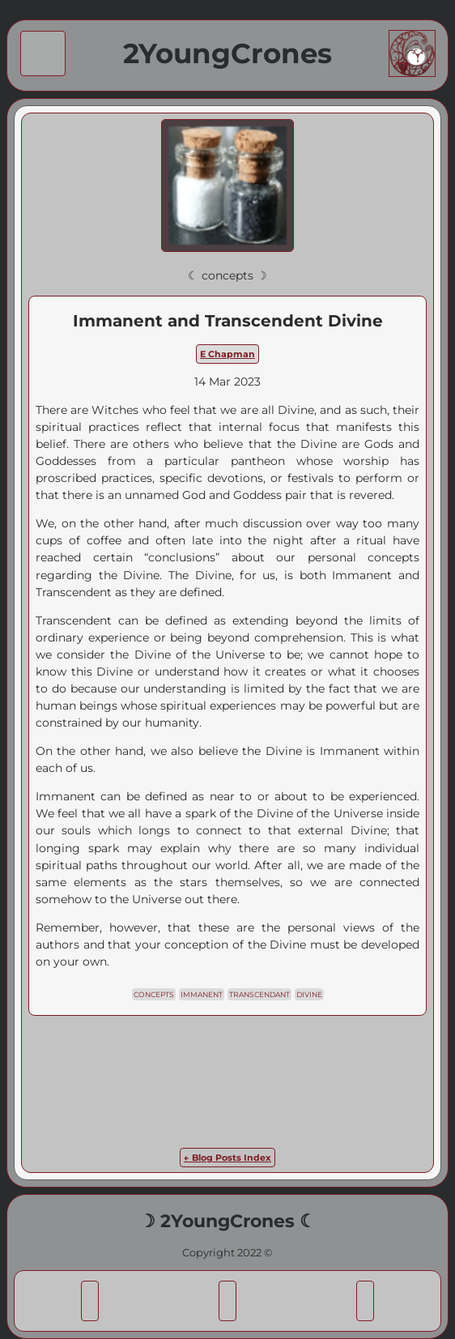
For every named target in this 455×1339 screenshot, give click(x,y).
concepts (154, 994)
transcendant (259, 994)
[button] (89, 1300)
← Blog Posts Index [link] (227, 1157)
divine (309, 994)
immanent (202, 994)
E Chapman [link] (227, 354)
